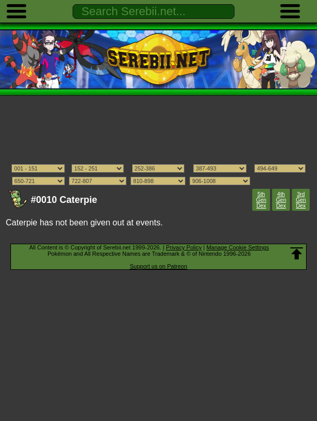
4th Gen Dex (281, 200)
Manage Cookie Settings (237, 247)
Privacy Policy (184, 247)
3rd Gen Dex (301, 200)
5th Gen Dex (261, 200)
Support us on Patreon (158, 266)
